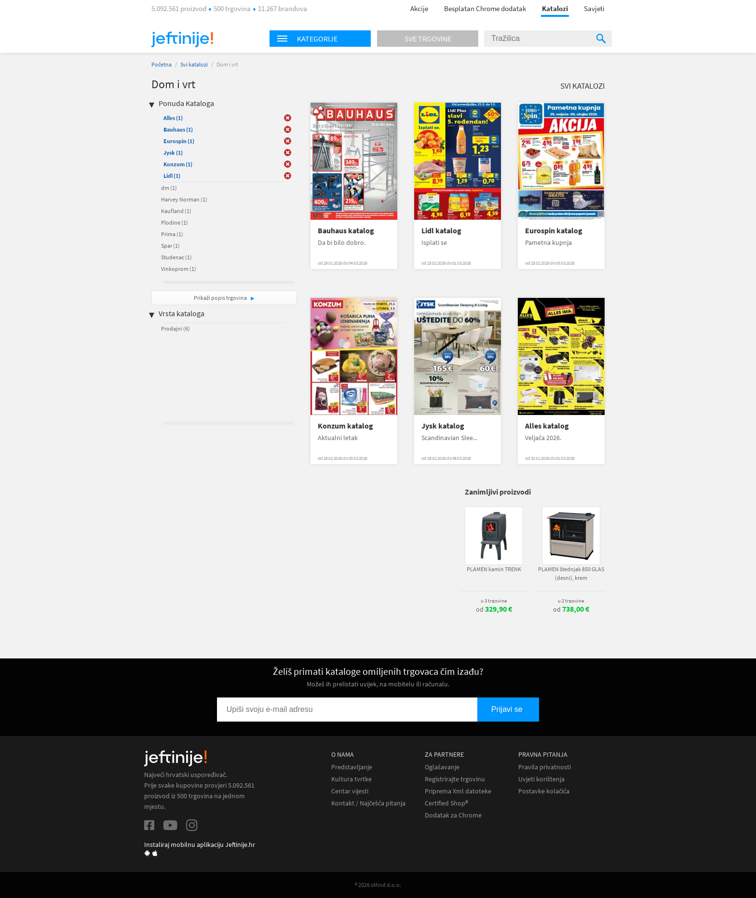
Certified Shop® (446, 803)
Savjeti (594, 8)
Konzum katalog (345, 425)
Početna (161, 64)
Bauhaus (178, 129)
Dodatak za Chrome (453, 815)
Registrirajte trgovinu (455, 779)
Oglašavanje (442, 767)
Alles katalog (547, 425)
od (494, 609)
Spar (170, 245)
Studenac (176, 257)
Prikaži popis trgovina (221, 297)
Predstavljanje (351, 767)
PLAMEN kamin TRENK (494, 569)
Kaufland (176, 210)
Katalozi (555, 8)
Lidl (171, 175)
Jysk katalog (442, 425)
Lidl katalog (441, 230)
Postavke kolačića (543, 791)
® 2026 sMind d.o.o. (378, 884)
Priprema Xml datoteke (458, 791)
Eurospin (178, 141)
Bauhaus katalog (346, 230)
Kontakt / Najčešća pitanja (368, 803)
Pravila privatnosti (544, 767)
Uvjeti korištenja (541, 779)
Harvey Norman (184, 199)
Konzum (177, 164)
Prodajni (175, 328)
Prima (172, 234)
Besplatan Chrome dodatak (485, 8)
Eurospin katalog (553, 230)
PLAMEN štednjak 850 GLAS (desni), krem (571, 573)
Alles (173, 117)
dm (169, 187)
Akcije (419, 8)
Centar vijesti (349, 791)
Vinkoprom (178, 268)
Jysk (173, 152)
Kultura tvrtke (351, 779)
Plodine (174, 222)
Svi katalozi (194, 64)
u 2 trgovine (571, 600)
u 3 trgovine (494, 600)
